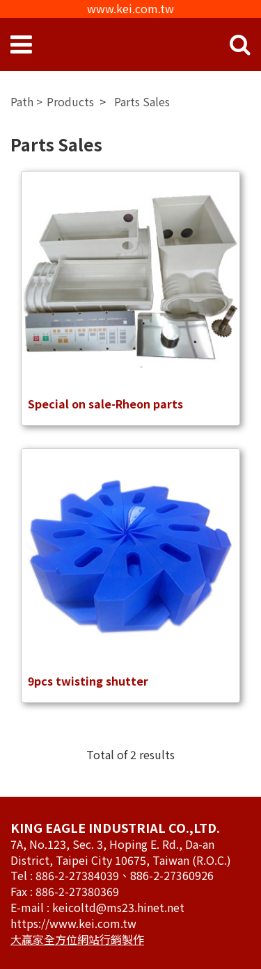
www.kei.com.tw (130, 8)
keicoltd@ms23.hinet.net (118, 907)
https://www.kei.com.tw (73, 923)
